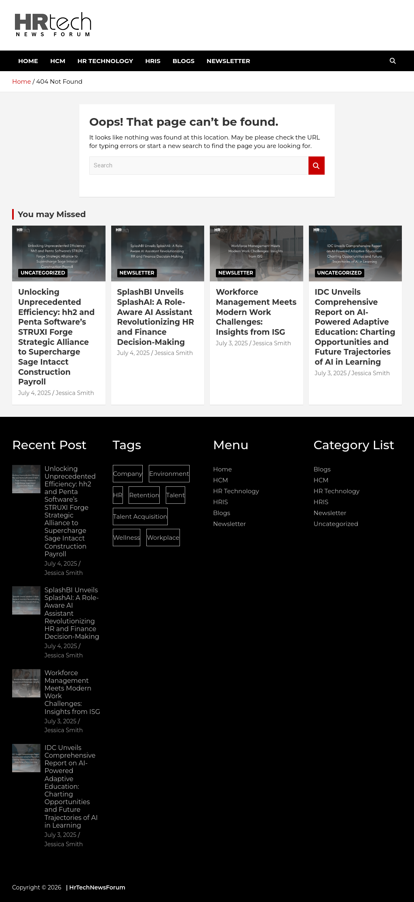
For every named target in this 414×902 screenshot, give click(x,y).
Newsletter (228, 61)
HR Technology (105, 61)
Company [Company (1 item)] (128, 473)
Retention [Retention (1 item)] (144, 495)
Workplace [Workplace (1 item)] (163, 537)
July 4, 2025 (34, 393)
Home (28, 61)
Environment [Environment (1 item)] (169, 473)
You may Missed (52, 214)
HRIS (153, 61)
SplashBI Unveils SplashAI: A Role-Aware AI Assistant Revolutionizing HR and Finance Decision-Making (155, 316)
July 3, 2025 (232, 343)
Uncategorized (43, 273)
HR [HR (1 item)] (118, 495)
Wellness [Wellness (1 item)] (126, 537)
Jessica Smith (75, 393)
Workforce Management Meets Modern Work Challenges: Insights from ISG (256, 312)
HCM (57, 61)
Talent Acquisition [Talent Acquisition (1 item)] (140, 516)
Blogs (183, 61)
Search (316, 165)
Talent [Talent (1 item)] (175, 495)
